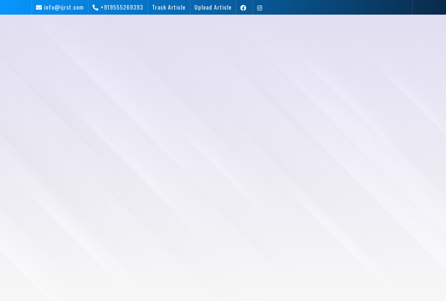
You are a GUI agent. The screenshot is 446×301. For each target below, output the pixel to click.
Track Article (169, 7)
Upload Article (213, 7)
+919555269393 (122, 7)
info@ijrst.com (64, 7)
